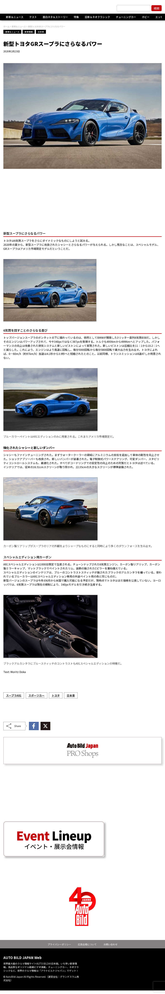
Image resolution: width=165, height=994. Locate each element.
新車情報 (29, 31)
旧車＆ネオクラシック (97, 18)
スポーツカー (36, 695)
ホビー (146, 18)
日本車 (41, 31)
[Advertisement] (82, 200)
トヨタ (56, 695)
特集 (76, 18)
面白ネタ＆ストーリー (55, 18)
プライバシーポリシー (59, 944)
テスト (33, 18)
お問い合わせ (110, 944)
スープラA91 (13, 695)
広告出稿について (87, 944)
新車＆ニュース (14, 18)
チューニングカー (126, 18)
